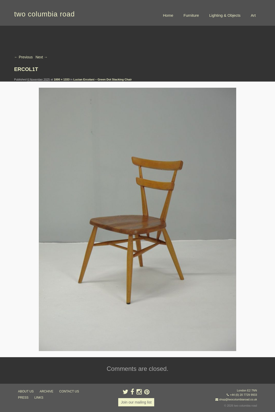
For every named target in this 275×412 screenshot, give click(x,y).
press (23, 397)
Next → (41, 57)
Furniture (191, 15)
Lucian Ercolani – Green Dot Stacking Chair (102, 79)
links (38, 397)
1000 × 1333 (61, 79)
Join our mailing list (136, 402)
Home (168, 15)
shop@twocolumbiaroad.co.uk (238, 399)
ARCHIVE (46, 391)
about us (26, 391)
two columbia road (44, 14)
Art (253, 15)
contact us (69, 391)
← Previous (23, 57)
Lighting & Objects (225, 15)
